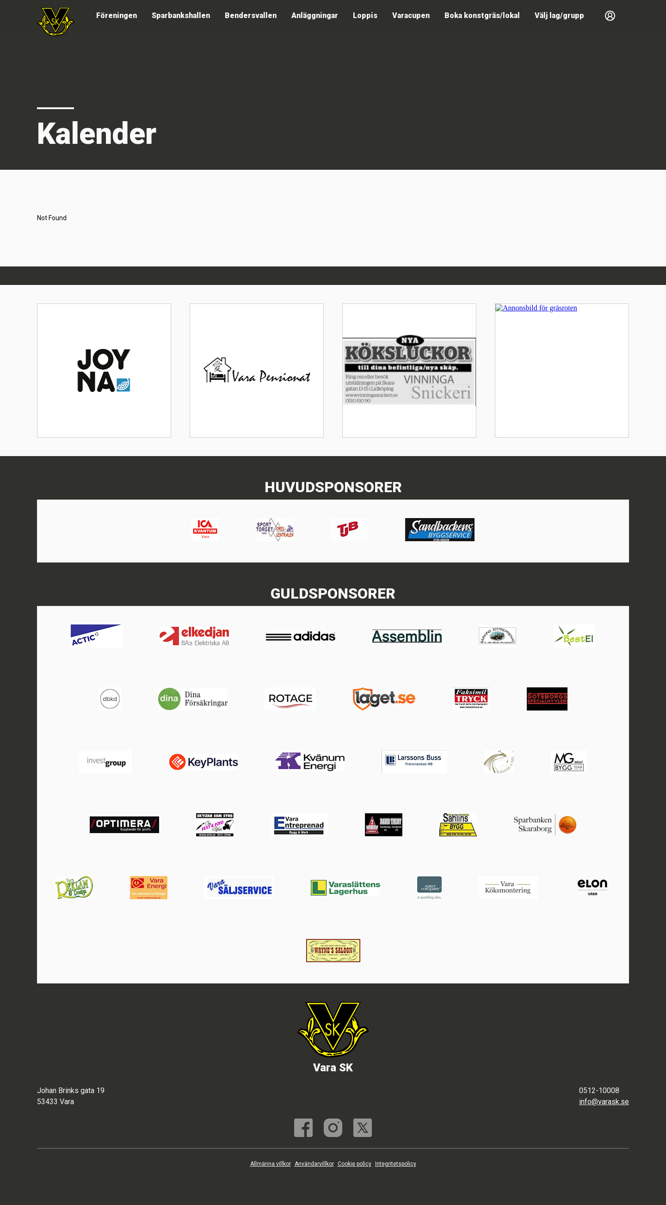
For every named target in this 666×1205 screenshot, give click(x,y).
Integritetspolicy (395, 1164)
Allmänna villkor (270, 1164)
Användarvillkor (314, 1164)
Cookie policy (354, 1164)
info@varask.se (604, 1101)
